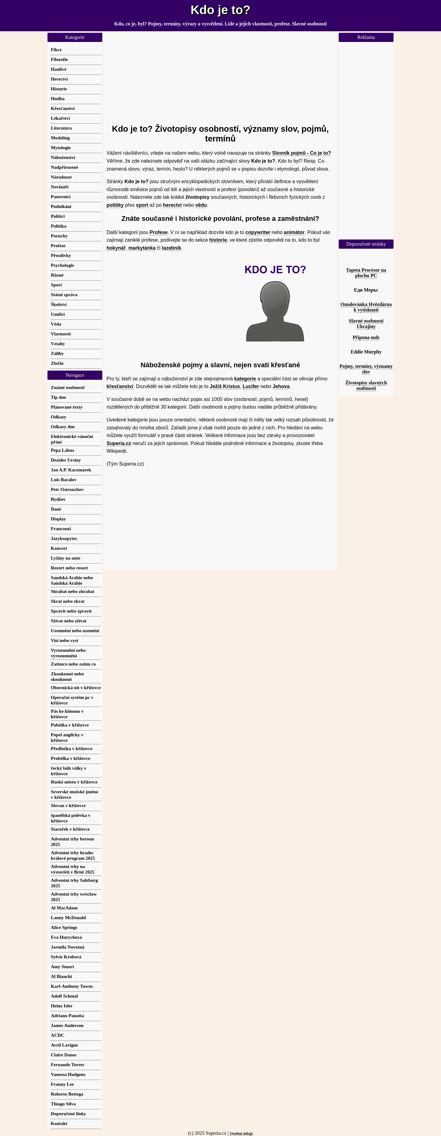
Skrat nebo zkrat (68, 601)
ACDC (57, 1035)
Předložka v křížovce (71, 748)
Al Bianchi (61, 976)
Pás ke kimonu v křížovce (67, 713)
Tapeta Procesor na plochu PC (366, 272)
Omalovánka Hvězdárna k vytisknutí (366, 307)
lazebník (171, 248)
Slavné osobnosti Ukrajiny (366, 323)
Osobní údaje (241, 1133)
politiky (115, 205)
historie (218, 240)
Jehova (281, 386)
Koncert (59, 548)
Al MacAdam (64, 907)
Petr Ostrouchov (67, 489)
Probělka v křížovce (70, 758)
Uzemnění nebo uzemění (75, 630)
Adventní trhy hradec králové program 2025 (73, 855)
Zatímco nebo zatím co (73, 663)
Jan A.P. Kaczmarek (71, 469)
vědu (201, 205)
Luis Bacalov (64, 479)
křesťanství (120, 386)
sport (142, 205)
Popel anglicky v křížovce (67, 737)
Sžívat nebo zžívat (68, 620)
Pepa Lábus (62, 450)
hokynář (116, 248)
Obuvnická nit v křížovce (76, 687)
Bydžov (58, 499)
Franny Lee (62, 1084)
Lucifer (251, 386)
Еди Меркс (366, 289)
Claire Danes (64, 1054)
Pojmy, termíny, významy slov (366, 369)
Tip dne (58, 397)
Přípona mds (366, 337)
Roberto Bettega (67, 1093)
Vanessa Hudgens (68, 1074)
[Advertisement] (220, 76)
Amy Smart (62, 966)
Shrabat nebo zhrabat (72, 591)
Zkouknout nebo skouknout (67, 676)
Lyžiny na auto (65, 557)
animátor (294, 232)
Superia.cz (119, 443)
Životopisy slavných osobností (366, 385)
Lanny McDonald (68, 917)
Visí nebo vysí (64, 640)
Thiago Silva (63, 1103)
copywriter (258, 232)
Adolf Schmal (64, 995)
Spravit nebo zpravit (71, 610)
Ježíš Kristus (225, 386)
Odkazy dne (63, 426)
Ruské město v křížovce (74, 781)
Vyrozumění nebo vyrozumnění (68, 652)
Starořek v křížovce (70, 829)
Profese (159, 232)
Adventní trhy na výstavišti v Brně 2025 (72, 869)
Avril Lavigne (64, 1044)
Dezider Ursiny (66, 459)
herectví (172, 205)
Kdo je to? (220, 10)
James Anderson (67, 1025)
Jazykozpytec (64, 538)
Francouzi (61, 528)
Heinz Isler (62, 1005)
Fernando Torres (67, 1064)
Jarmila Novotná (67, 946)
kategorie (245, 378)
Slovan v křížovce (68, 805)
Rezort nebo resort (69, 567)
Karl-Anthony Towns (72, 986)
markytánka (142, 248)
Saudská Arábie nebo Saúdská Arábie (72, 580)
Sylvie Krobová (66, 956)
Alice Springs (64, 927)
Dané (56, 508)
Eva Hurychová (66, 937)
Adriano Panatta (67, 1015)
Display (58, 518)
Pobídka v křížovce (70, 724)
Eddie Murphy (366, 351)
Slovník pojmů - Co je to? (301, 153)
